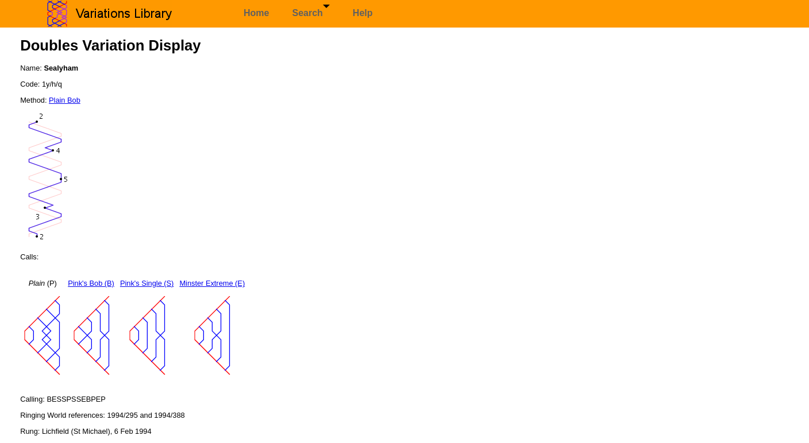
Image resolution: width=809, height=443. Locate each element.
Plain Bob (64, 100)
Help (363, 13)
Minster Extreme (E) (212, 283)
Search (310, 11)
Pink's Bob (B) (91, 283)
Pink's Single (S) (147, 283)
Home (256, 13)
